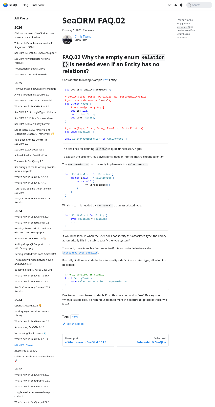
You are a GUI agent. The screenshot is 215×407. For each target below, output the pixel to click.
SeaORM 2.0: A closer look (29, 149)
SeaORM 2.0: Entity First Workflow (33, 118)
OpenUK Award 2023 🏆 (28, 305)
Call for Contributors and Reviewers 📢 (34, 358)
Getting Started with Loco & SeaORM (35, 254)
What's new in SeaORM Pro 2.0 (31, 106)
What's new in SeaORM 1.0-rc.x (31, 275)
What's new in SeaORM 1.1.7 (30, 182)
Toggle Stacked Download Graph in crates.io (34, 394)
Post (106, 80)
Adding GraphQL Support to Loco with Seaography (33, 246)
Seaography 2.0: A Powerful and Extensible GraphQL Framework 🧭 (34, 131)
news (75, 316)
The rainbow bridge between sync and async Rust (33, 261)
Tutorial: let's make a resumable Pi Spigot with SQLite (33, 45)
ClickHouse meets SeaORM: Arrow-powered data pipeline (34, 35)
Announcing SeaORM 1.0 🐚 (30, 238)
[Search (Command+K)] (199, 5)
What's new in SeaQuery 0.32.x (31, 216)
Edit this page (73, 324)
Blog (25, 5)
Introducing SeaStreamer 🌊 (30, 333)
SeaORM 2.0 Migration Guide (30, 74)
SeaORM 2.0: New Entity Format (32, 124)
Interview (38, 5)
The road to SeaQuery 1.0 (28, 161)
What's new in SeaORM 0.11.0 (31, 338)
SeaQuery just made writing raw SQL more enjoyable (35, 169)
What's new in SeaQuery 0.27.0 (31, 402)
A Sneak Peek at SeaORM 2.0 (30, 155)
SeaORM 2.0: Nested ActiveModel (33, 100)
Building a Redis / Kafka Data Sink (33, 269)
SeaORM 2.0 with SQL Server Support (35, 52)
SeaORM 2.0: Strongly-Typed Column (35, 112)
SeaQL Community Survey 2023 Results (32, 289)
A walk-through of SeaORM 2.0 (31, 94)
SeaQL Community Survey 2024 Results (32, 200)
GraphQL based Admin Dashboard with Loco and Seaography (33, 230)
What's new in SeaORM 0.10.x (31, 386)
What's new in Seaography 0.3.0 (32, 380)
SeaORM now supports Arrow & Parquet (32, 60)
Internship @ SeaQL (25, 350)
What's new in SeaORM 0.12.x (31, 281)
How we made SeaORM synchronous (35, 88)
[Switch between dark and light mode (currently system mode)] (181, 5)
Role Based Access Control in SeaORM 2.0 (30, 141)
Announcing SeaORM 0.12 (29, 327)
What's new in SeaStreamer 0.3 (31, 321)
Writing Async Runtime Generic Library (32, 313)
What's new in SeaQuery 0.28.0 (31, 374)
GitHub (172, 5)
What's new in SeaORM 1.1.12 (31, 176)
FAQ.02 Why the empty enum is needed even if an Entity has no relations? (186, 28)
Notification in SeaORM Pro (29, 68)
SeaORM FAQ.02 (23, 344)
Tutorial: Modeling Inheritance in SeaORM (33, 190)
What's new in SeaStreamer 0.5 (31, 222)
